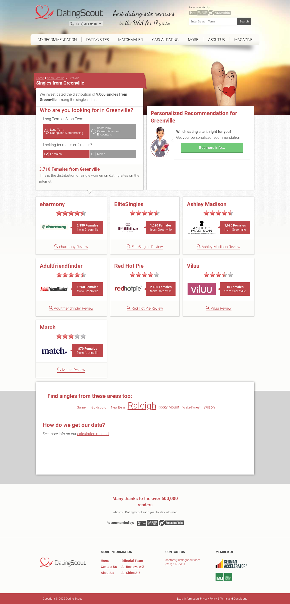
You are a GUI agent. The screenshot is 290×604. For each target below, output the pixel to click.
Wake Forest (191, 407)
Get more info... (212, 147)
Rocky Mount (168, 407)
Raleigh (142, 405)
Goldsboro (98, 407)
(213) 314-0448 (175, 564)
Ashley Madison (206, 204)
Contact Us (109, 567)
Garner (82, 407)
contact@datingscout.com (182, 560)
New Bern (118, 407)
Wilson (209, 407)
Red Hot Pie (129, 266)
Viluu (193, 266)
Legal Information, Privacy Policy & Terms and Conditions (212, 598)
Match (48, 327)
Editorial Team (132, 561)
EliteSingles (128, 204)
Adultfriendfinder (61, 266)
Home (40, 78)
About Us (107, 573)
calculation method (93, 434)
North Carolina (55, 78)
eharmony (52, 204)
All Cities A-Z (130, 573)
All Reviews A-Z (132, 567)
